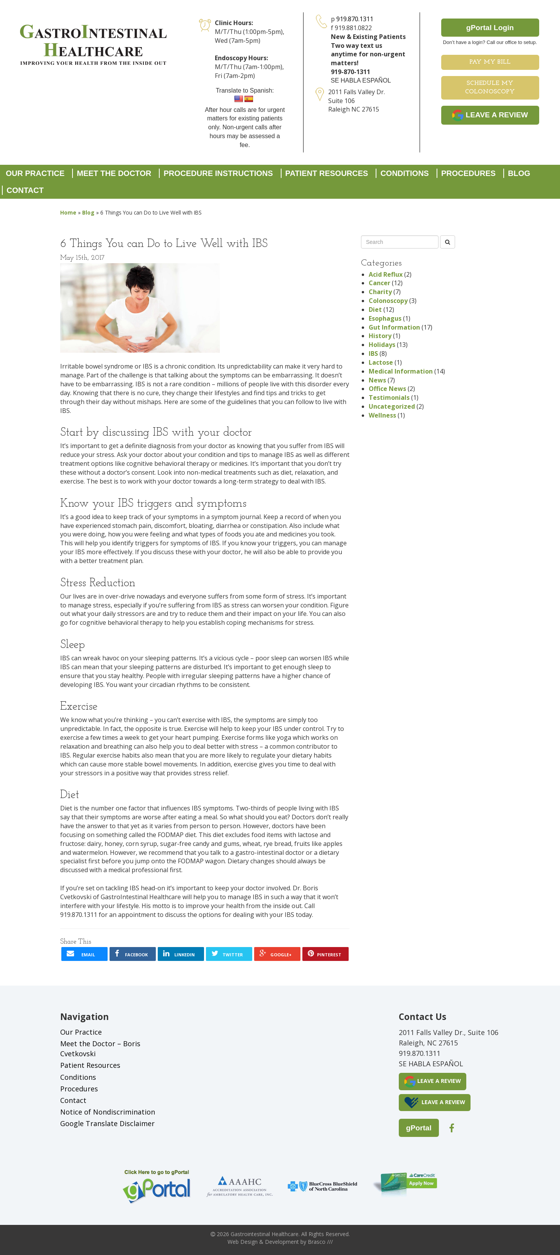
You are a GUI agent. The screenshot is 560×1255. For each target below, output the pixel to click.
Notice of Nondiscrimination (107, 1111)
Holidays (382, 344)
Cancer (379, 283)
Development (282, 1241)
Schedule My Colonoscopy (490, 87)
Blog (519, 173)
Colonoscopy (388, 300)
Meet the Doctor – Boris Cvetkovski (100, 1048)
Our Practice (35, 173)
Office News (387, 388)
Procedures (468, 173)
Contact (25, 190)
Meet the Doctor (114, 173)
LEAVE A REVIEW (490, 115)
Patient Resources (326, 173)
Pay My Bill (490, 62)
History (380, 336)
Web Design (243, 1241)
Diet (375, 309)
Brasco (320, 1241)
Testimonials (389, 397)
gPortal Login (490, 28)
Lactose (381, 362)
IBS (373, 353)
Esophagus (385, 318)
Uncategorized (392, 406)
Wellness (382, 415)
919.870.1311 (354, 19)
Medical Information (401, 371)
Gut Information (394, 327)
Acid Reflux (386, 274)
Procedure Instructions (218, 173)
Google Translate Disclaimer (107, 1123)
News (377, 380)
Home (68, 212)
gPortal (419, 1128)
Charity (380, 292)
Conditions (404, 173)
